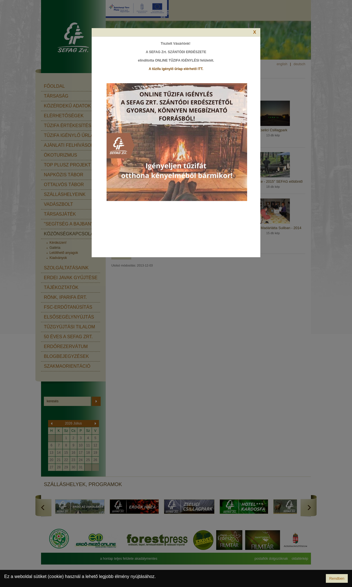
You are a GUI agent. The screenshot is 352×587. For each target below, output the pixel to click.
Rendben (336, 578)
